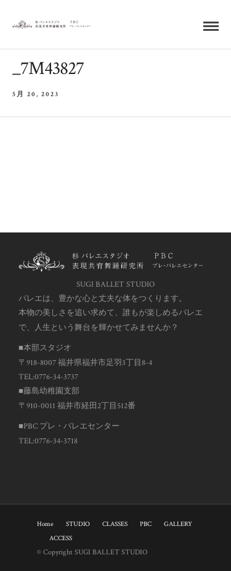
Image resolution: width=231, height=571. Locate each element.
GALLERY (178, 524)
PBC (146, 524)
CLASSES (115, 524)
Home (45, 524)
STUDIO (78, 524)
